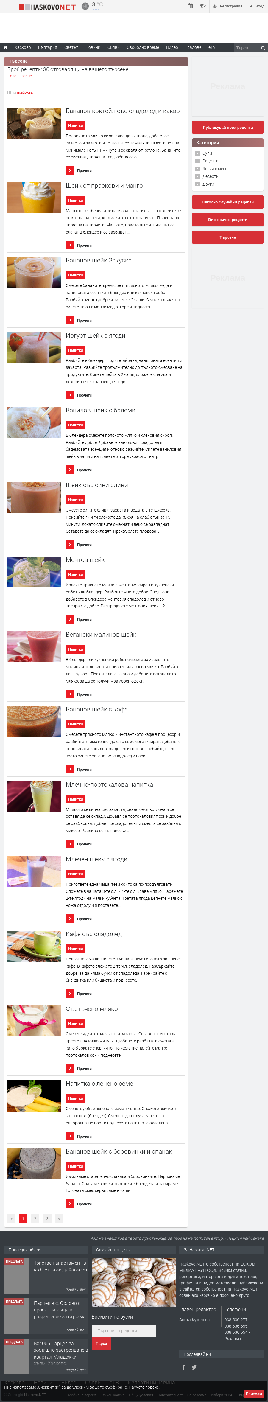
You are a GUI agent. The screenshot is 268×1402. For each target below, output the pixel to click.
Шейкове (25, 93)
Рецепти (210, 161)
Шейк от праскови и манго (104, 185)
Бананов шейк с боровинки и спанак (119, 1151)
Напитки (75, 126)
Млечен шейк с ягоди (96, 859)
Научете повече (144, 1387)
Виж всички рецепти (227, 219)
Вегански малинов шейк (101, 634)
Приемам (254, 1394)
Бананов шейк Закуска (99, 260)
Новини (92, 47)
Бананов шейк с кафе (97, 709)
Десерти (210, 176)
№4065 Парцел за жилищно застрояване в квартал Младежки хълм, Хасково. (61, 1353)
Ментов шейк (85, 560)
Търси (101, 1344)
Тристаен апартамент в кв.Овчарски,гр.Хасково (60, 1266)
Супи (207, 153)
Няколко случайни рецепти (228, 202)
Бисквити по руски (112, 1317)
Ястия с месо (215, 168)
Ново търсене (19, 75)
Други (208, 184)
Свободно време (143, 47)
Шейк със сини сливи (97, 485)
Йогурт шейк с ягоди (95, 335)
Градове (193, 47)
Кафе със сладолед (94, 934)
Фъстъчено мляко (92, 1008)
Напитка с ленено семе (99, 1083)
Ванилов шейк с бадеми (100, 410)
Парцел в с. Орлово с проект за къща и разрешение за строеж (59, 1309)
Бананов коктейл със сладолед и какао (123, 111)
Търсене (228, 237)
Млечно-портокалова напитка (109, 784)
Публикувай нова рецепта (228, 127)
